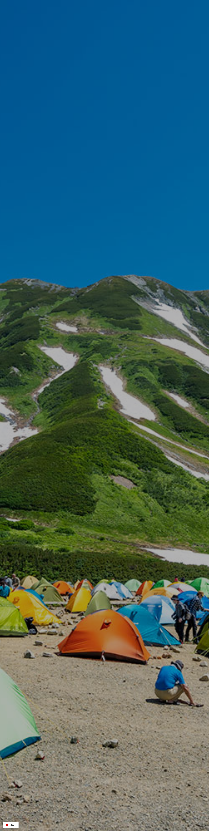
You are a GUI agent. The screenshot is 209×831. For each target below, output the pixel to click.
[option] (104, 415)
